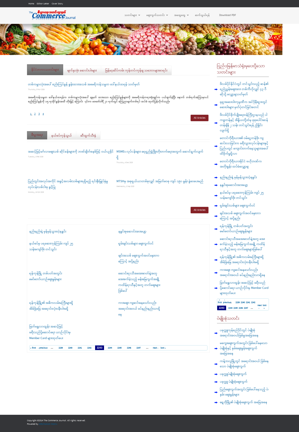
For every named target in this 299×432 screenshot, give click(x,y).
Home (31, 4)
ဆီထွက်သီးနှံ (88, 135)
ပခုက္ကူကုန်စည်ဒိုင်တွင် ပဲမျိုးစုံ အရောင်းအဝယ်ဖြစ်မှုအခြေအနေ (239, 333)
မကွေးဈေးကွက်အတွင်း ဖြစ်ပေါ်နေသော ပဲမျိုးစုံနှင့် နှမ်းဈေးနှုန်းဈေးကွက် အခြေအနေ (243, 348)
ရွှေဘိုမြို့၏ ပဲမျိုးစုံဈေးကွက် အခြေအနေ (243, 402)
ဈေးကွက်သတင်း (155, 15)
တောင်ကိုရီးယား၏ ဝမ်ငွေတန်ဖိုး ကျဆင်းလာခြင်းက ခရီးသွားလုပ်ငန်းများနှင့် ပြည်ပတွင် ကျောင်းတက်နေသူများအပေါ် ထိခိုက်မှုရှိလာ (244, 146)
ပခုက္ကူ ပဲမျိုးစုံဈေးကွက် (234, 381)
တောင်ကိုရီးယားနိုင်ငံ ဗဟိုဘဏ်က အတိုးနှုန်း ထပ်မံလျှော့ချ (241, 164)
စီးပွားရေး (39, 133)
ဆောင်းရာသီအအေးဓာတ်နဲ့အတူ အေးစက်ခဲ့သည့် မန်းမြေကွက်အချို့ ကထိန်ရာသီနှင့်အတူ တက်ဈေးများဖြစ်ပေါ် (242, 244)
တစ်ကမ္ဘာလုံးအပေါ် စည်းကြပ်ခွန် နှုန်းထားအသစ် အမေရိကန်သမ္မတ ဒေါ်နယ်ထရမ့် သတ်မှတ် (84, 84)
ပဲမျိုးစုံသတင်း (228, 318)
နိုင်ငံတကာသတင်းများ (45, 69)
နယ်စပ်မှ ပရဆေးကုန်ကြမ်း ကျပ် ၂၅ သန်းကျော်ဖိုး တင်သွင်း (242, 195)
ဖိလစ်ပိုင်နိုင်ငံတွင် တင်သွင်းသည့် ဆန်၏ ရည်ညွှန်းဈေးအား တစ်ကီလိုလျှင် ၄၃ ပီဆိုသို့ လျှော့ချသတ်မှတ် (244, 89)
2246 (129, 348)
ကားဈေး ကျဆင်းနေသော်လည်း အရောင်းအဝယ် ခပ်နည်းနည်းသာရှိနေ (139, 308)
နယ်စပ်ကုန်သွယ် (61, 135)
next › (155, 348)
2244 (110, 348)
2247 (138, 348)
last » (163, 348)
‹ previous (43, 348)
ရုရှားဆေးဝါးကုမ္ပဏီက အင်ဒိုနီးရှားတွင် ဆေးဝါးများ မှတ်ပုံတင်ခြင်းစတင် (243, 105)
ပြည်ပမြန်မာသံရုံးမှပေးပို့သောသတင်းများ (241, 69)
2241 (80, 348)
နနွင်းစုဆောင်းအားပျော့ (132, 231)
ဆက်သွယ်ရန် (202, 15)
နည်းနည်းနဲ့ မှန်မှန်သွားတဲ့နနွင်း (47, 231)
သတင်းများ (130, 15)
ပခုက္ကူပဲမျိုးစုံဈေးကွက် (233, 374)
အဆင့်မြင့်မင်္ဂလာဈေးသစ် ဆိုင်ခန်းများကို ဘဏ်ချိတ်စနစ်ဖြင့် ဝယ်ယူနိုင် (71, 151)
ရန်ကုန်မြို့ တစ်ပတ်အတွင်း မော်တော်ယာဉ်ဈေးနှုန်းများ (236, 229)
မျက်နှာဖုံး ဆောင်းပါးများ (82, 70)
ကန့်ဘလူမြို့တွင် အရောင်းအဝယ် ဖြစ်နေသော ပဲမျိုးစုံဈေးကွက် (244, 364)
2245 (119, 348)
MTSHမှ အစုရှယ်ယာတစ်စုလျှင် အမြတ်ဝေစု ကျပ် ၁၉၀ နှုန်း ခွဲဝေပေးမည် (159, 181)
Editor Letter (43, 4)
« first (33, 348)
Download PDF (227, 15)
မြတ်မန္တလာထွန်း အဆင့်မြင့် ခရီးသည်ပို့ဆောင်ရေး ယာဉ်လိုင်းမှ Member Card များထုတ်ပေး (50, 332)
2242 (89, 348)
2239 (61, 348)
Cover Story (57, 4)
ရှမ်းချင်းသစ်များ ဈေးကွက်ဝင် (136, 243)
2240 (70, 348)
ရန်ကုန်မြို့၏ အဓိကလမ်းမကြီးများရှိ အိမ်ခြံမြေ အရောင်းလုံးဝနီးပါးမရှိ (242, 260)
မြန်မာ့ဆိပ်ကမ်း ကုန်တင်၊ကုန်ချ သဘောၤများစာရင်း (136, 70)
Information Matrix (48, 424)
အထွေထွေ (179, 15)
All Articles (199, 118)
